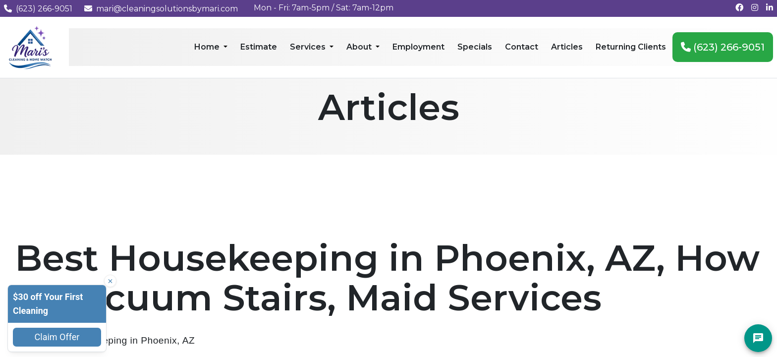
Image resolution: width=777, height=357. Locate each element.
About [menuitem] (360, 47)
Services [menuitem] (309, 47)
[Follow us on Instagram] (754, 7)
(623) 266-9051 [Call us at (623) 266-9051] (38, 8)
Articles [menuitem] (567, 47)
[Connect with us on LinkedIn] (769, 7)
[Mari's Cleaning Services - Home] (30, 47)
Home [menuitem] (208, 47)
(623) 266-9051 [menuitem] (723, 47)
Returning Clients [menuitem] (631, 47)
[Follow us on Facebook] (739, 7)
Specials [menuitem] (474, 47)
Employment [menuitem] (418, 47)
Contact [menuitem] (521, 47)
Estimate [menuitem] (258, 47)
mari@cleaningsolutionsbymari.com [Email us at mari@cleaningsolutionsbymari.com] (161, 8)
